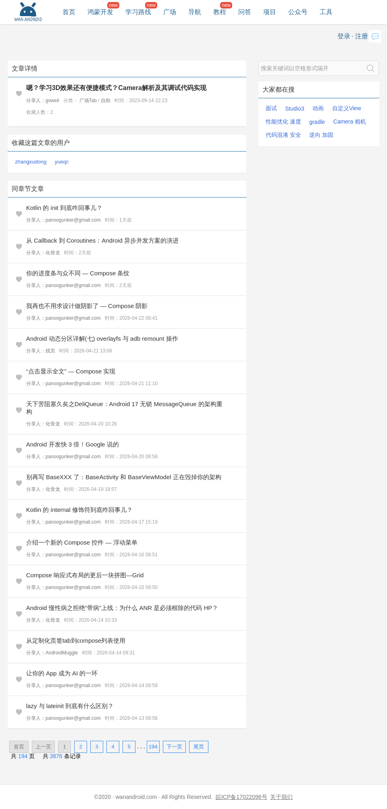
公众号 (298, 11)
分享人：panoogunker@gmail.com (63, 220)
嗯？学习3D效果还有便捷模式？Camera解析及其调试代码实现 (116, 87)
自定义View (346, 108)
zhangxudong (30, 162)
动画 (318, 108)
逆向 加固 (321, 135)
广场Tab (88, 100)
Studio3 (294, 108)
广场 (169, 11)
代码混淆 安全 (283, 135)
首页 (68, 11)
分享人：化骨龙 (43, 253)
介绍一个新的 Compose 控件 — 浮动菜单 (81, 542)
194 (153, 747)
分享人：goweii (42, 100)
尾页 (199, 747)
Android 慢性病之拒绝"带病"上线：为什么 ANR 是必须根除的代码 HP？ (122, 607)
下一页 (174, 747)
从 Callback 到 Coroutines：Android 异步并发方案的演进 (102, 240)
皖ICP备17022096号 (241, 797)
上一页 (43, 747)
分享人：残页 (40, 351)
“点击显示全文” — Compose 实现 (71, 371)
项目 (269, 11)
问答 (244, 11)
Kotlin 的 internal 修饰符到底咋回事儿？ (79, 509)
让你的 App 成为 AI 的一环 (62, 673)
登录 (343, 36)
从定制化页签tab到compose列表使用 (76, 640)
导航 (194, 11)
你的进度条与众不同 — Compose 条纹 (78, 273)
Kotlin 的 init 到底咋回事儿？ (64, 207)
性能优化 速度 (283, 121)
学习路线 (138, 11)
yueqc (62, 162)
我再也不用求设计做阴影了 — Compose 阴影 (87, 305)
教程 (219, 11)
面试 (271, 108)
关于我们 (281, 797)
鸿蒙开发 (100, 11)
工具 (326, 11)
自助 (105, 100)
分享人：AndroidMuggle (52, 653)
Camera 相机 (349, 121)
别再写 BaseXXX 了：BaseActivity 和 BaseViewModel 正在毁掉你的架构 (123, 477)
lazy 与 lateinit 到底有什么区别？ (70, 705)
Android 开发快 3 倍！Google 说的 (72, 444)
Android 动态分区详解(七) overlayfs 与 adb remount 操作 (102, 338)
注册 (361, 36)
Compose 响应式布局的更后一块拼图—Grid (85, 575)
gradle (317, 122)
